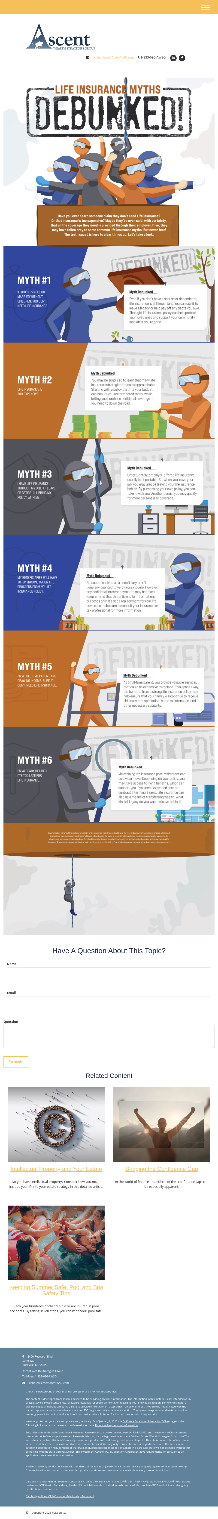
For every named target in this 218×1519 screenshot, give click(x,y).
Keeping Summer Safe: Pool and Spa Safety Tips (56, 1290)
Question (10, 1021)
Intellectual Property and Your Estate (56, 1169)
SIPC (144, 1432)
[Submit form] (15, 1061)
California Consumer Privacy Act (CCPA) (146, 1421)
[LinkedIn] (173, 58)
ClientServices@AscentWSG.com (111, 57)
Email (11, 992)
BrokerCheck (108, 1391)
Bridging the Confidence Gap (161, 1169)
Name (12, 964)
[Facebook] (181, 58)
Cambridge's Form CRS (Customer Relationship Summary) (60, 1496)
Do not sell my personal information (116, 1425)
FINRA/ (137, 1432)
